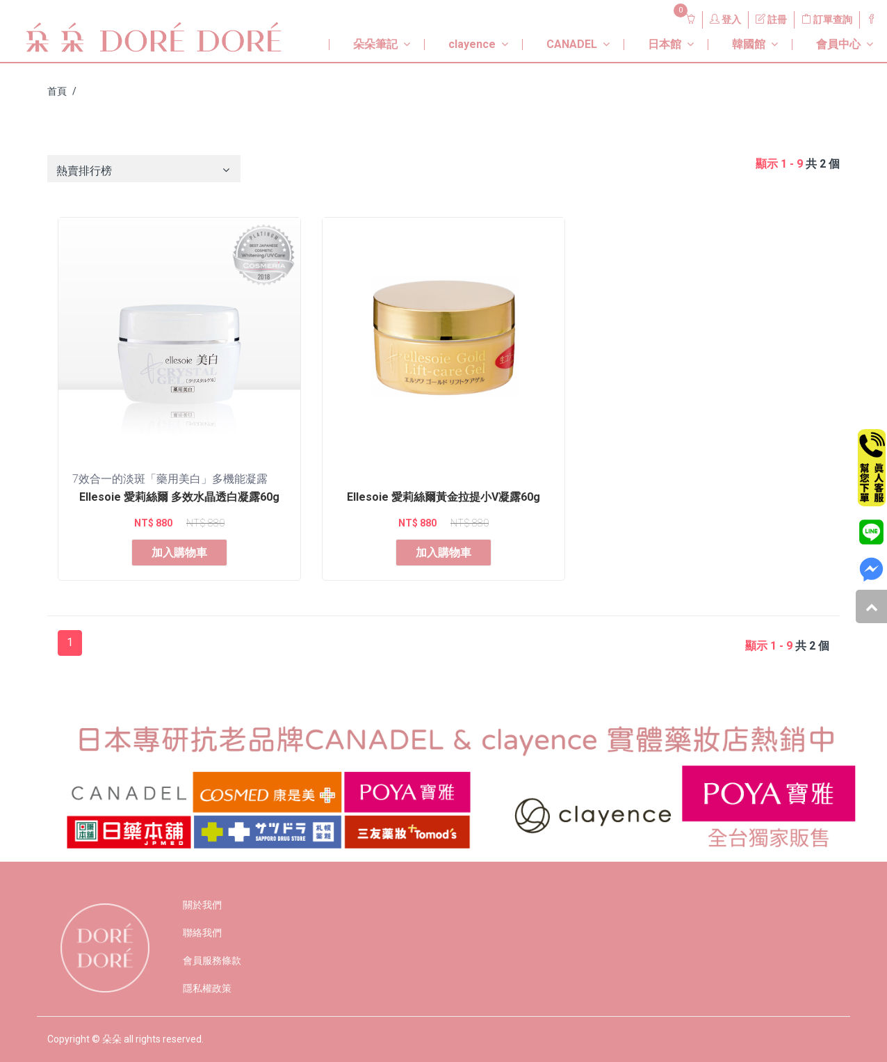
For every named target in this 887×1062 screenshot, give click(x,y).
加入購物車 (179, 552)
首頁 (57, 91)
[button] (366, 39)
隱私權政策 (207, 988)
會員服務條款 (212, 960)
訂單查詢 (826, 19)
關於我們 (202, 904)
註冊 (771, 19)
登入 (725, 19)
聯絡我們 (202, 932)
